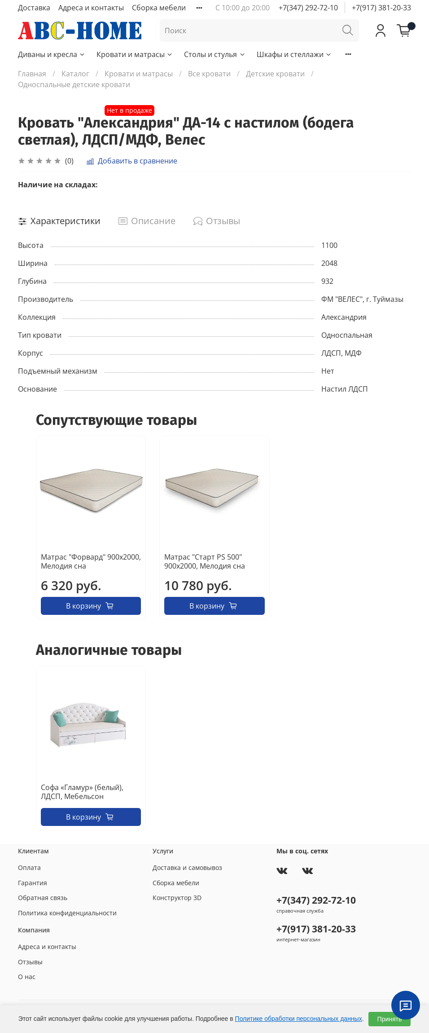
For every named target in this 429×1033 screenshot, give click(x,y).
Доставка (34, 8)
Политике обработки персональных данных (298, 1018)
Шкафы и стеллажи (294, 54)
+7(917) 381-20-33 (381, 8)
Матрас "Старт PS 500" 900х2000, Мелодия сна (204, 561)
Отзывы (30, 962)
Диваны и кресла (52, 54)
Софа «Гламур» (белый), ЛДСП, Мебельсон (82, 791)
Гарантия (32, 882)
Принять (389, 1019)
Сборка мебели (159, 8)
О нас (26, 976)
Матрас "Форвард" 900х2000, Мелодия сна (91, 561)
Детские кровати (275, 74)
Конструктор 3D (177, 897)
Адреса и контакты (91, 8)
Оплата (29, 867)
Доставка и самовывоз (187, 867)
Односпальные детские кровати (74, 84)
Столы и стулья (214, 54)
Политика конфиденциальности (67, 913)
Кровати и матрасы (134, 54)
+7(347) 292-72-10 (308, 8)
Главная (32, 74)
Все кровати (209, 74)
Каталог (75, 74)
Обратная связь (42, 897)
